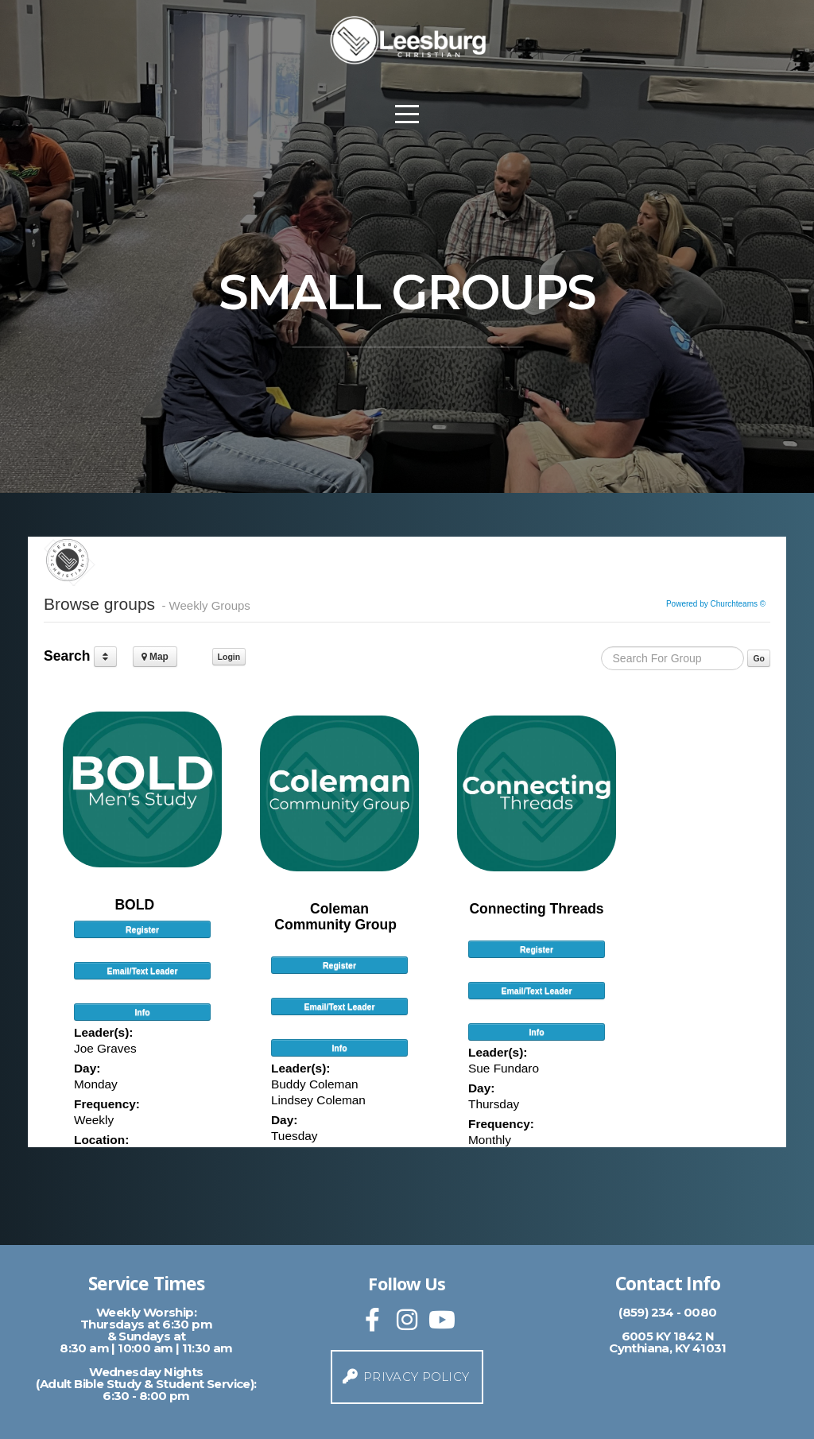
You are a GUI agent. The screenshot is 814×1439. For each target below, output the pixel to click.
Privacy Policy (405, 1376)
